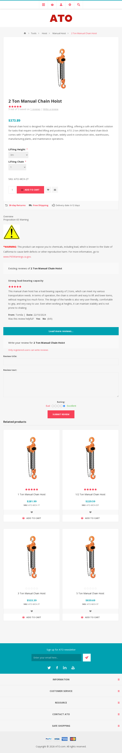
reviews (35, 109)
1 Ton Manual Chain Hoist (32, 494)
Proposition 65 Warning (16, 219)
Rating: (61, 401)
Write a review (50, 109)
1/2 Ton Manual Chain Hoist (90, 494)
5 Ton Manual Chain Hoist (90, 593)
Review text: (10, 369)
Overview (8, 216)
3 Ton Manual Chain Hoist (32, 593)
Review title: (10, 356)
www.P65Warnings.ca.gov (17, 256)
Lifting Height (17, 149)
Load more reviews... (61, 331)
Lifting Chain (16, 161)
